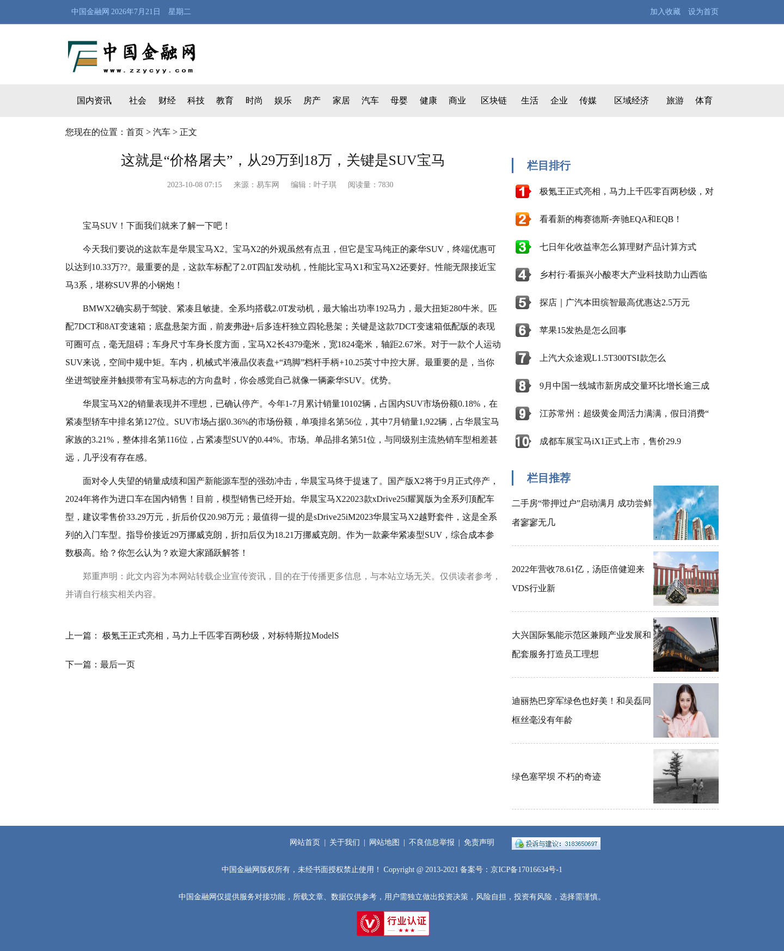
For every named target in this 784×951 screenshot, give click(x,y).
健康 (428, 100)
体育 (704, 100)
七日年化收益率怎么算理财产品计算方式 (618, 246)
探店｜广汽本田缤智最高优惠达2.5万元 (615, 302)
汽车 (370, 100)
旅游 (675, 100)
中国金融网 (90, 12)
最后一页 (117, 664)
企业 (559, 100)
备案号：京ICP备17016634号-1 (511, 870)
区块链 (494, 100)
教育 (225, 100)
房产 (312, 100)
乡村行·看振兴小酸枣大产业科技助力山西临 (623, 274)
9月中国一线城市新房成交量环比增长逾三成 (624, 385)
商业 (457, 100)
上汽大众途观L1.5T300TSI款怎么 (603, 358)
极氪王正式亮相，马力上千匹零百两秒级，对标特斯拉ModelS (220, 635)
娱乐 (283, 100)
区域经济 (631, 100)
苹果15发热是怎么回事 (583, 330)
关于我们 (344, 842)
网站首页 (305, 842)
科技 (196, 100)
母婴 (399, 100)
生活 (529, 100)
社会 (137, 100)
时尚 (254, 100)
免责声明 (479, 842)
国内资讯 (94, 100)
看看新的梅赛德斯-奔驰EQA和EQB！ (611, 219)
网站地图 (384, 842)
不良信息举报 (432, 842)
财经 (167, 100)
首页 (135, 132)
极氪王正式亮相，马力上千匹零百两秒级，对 (627, 191)
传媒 (588, 100)
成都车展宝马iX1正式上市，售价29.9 (610, 441)
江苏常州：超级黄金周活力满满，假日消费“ (624, 413)
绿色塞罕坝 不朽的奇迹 (556, 776)
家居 (341, 100)
